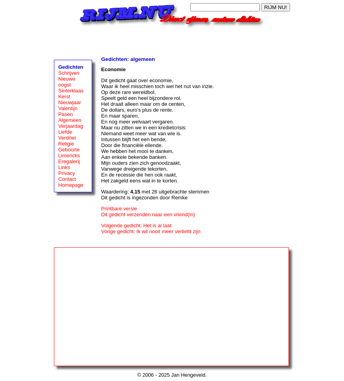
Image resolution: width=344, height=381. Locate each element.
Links (64, 167)
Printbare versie (119, 209)
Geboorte (69, 150)
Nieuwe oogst (66, 82)
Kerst (64, 96)
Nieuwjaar (69, 102)
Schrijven (68, 73)
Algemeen (69, 120)
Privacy (66, 173)
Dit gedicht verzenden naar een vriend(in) (148, 214)
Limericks (69, 155)
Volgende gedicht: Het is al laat (136, 225)
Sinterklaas (70, 91)
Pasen (65, 114)
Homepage (70, 185)
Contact (67, 179)
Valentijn (68, 108)
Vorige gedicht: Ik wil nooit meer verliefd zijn (150, 231)
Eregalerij (69, 161)
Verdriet (67, 138)
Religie (66, 144)
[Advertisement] (172, 40)
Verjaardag (70, 126)
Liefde (65, 132)
